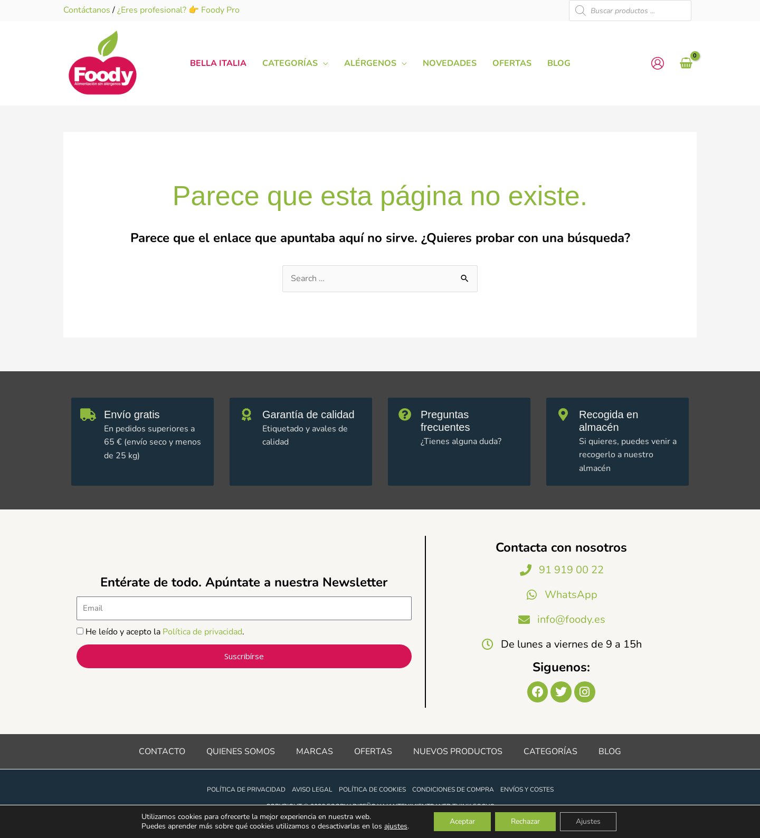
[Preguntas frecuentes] (404, 414)
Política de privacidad (202, 632)
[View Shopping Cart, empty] (686, 63)
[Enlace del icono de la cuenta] (657, 63)
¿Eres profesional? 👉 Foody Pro (178, 10)
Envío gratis (132, 414)
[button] (323, 63)
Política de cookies (372, 789)
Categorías (550, 751)
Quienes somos (240, 751)
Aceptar (462, 821)
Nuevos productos (457, 751)
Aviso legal (312, 789)
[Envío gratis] (88, 414)
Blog (609, 751)
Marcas (314, 751)
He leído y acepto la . (165, 632)
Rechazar (525, 821)
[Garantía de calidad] (246, 414)
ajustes (395, 826)
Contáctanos (86, 10)
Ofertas (373, 751)
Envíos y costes (527, 789)
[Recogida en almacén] (563, 414)
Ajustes (588, 821)
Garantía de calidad (308, 414)
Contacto (162, 751)
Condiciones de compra (453, 789)
